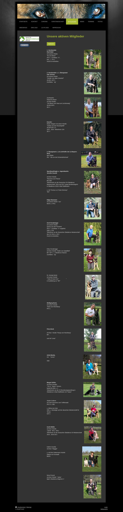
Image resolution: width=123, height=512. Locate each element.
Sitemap (28, 507)
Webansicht (104, 509)
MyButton (51, 44)
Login (106, 507)
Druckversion (20, 507)
